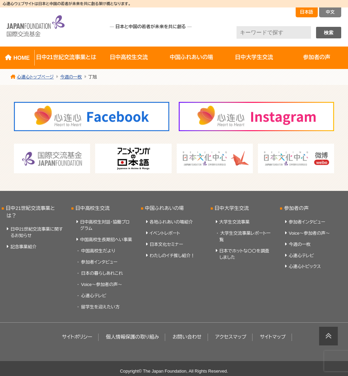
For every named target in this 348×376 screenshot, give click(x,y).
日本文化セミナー (166, 244)
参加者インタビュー (99, 262)
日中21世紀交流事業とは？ (30, 211)
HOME (21, 58)
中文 (330, 12)
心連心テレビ (93, 295)
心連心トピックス (305, 266)
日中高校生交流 (129, 57)
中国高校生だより (98, 250)
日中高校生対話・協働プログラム (104, 225)
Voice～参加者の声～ (101, 284)
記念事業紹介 (24, 246)
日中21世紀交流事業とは (66, 57)
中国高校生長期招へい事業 (106, 239)
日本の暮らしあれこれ (102, 273)
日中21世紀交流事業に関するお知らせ (37, 232)
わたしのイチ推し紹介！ (172, 255)
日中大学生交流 (254, 57)
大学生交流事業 (234, 222)
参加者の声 (296, 208)
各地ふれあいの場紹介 (171, 222)
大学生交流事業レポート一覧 (245, 236)
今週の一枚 (300, 244)
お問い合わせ (187, 337)
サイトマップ (273, 337)
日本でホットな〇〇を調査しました (244, 254)
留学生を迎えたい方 (100, 306)
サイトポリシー (77, 337)
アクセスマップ (230, 337)
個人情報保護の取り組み (132, 337)
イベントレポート (165, 233)
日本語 (306, 12)
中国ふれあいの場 (191, 57)
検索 (328, 32)
